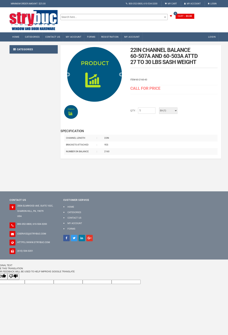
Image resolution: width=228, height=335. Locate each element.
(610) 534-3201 (25, 250)
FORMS (91, 36)
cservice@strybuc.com (31, 233)
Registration (110, 36)
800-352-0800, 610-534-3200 (141, 3)
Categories (32, 36)
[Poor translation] (13, 276)
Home (15, 36)
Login (212, 3)
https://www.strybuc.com (33, 242)
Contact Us (52, 36)
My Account (192, 3)
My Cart (171, 3)
